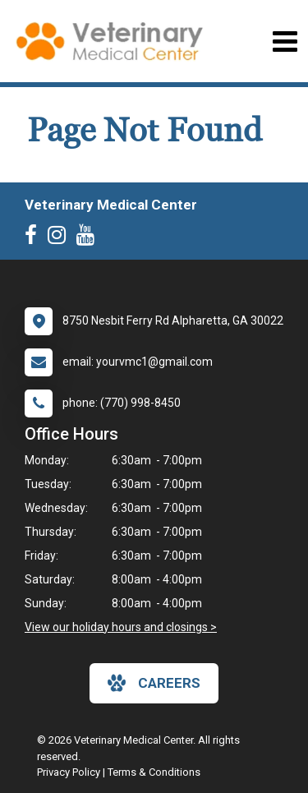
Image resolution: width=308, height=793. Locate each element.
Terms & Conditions (154, 772)
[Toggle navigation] (284, 41)
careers (154, 683)
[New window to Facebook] (35, 238)
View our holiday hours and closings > (121, 627)
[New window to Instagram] (61, 238)
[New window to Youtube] (89, 238)
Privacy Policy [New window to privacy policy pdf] (68, 772)
